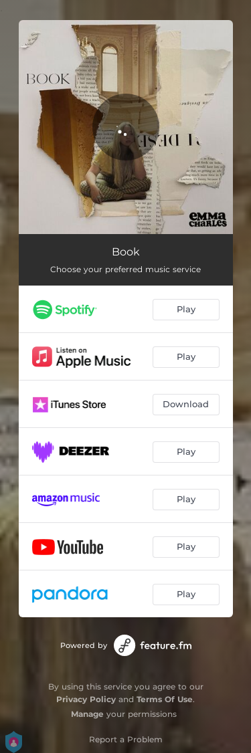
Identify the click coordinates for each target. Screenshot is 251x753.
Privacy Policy (86, 699)
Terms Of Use (165, 699)
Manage (87, 714)
